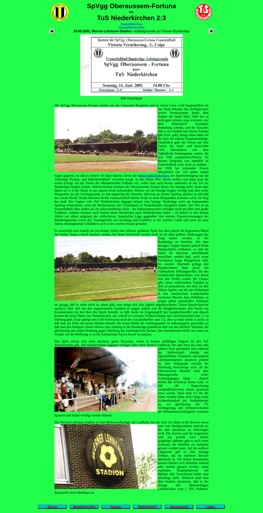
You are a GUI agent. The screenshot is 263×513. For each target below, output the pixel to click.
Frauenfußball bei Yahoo (131, 27)
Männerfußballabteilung (154, 175)
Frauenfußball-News (132, 23)
